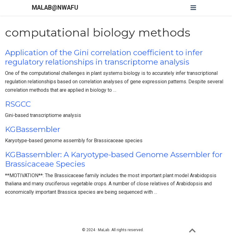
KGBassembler (32, 129)
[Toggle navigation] (193, 7)
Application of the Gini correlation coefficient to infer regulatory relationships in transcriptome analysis (104, 57)
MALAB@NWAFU (55, 7)
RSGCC (18, 104)
